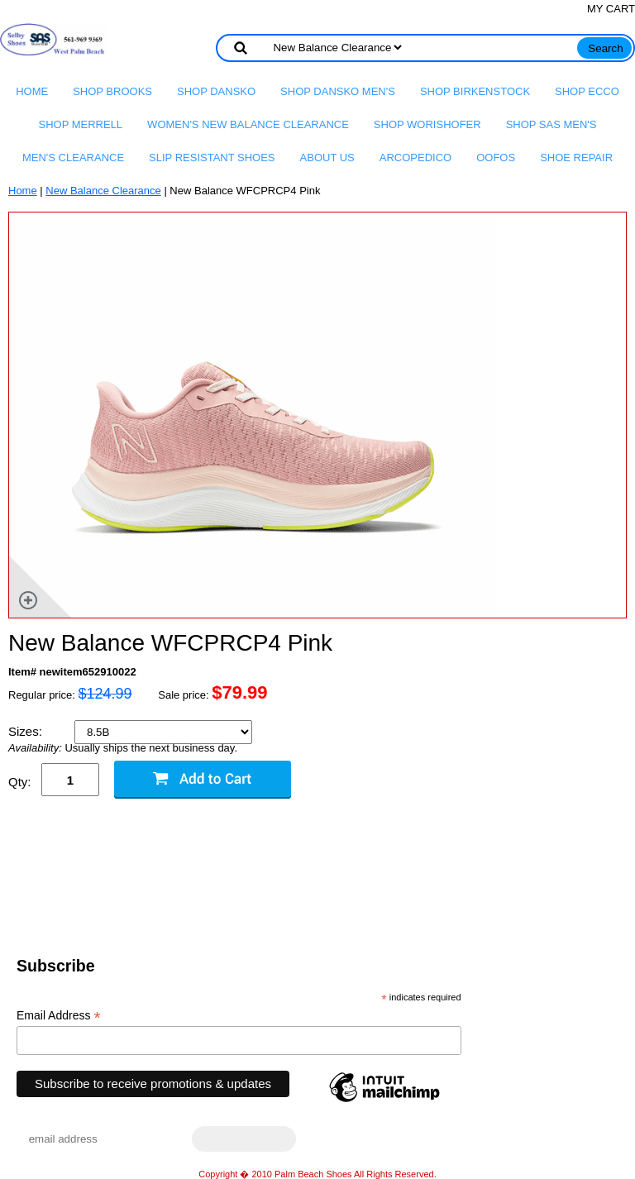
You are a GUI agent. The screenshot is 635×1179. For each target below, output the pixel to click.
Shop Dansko (216, 91)
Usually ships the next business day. (122, 748)
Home (32, 91)
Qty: (19, 782)
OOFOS (495, 157)
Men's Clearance (73, 157)
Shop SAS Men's (551, 124)
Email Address (59, 1016)
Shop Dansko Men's (337, 91)
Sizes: (26, 732)
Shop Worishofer (427, 124)
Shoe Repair (576, 157)
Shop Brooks (112, 91)
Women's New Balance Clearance (248, 124)
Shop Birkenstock (475, 91)
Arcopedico (415, 157)
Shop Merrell (80, 124)
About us (327, 157)
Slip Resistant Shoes (212, 157)
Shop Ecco (587, 91)
